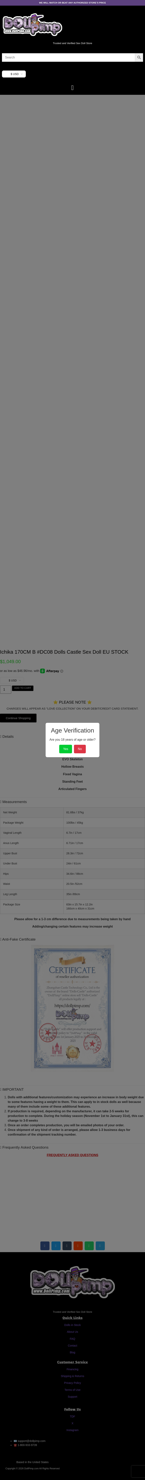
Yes (65, 749)
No (80, 749)
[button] (72, 88)
